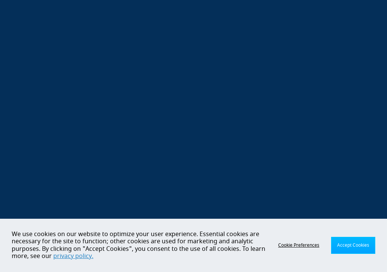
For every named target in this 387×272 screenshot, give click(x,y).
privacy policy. (73, 256)
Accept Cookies (353, 245)
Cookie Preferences (298, 245)
